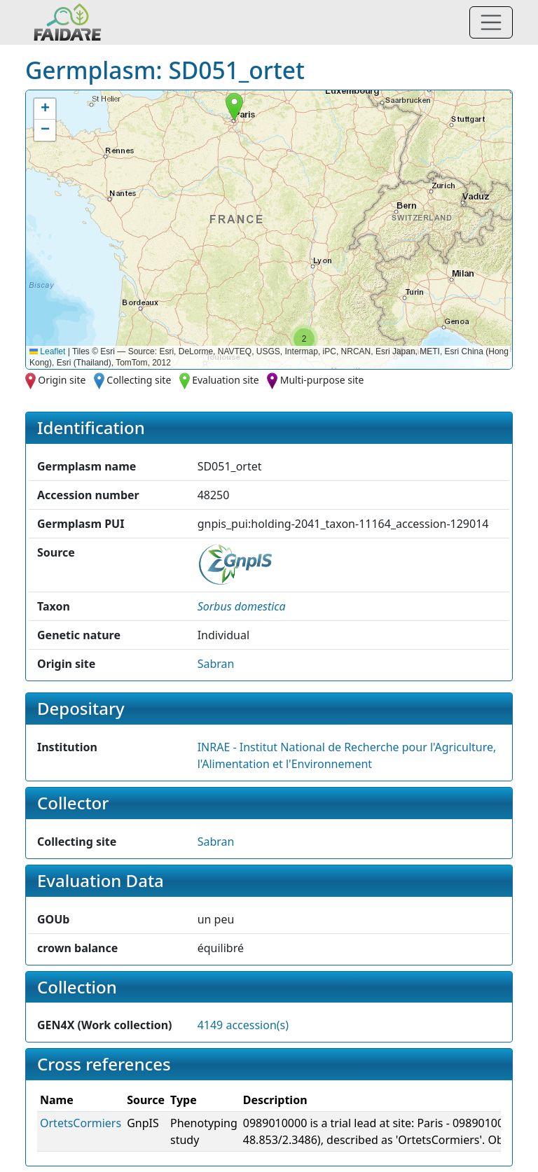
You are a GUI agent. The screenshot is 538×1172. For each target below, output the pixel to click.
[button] (234, 106)
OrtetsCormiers (80, 1123)
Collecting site (138, 379)
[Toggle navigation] (491, 22)
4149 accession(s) (243, 1025)
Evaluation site (225, 379)
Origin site (61, 379)
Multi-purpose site (322, 379)
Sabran (216, 663)
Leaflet (47, 351)
